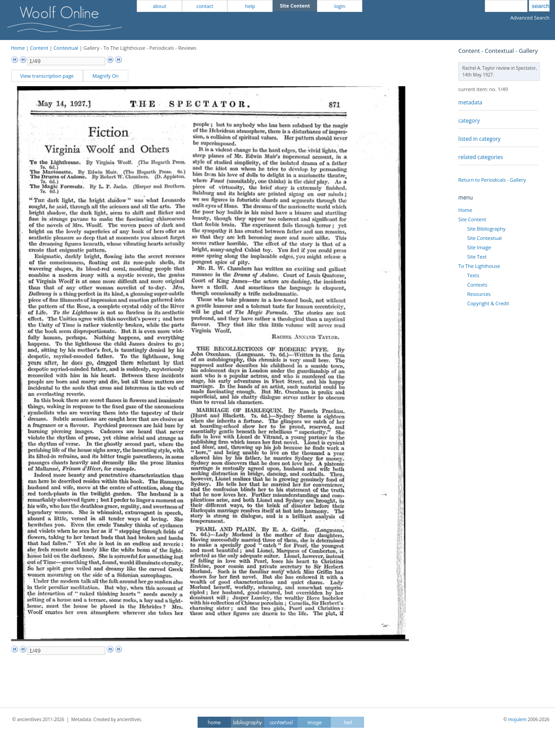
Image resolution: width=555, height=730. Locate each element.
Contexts (477, 284)
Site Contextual (484, 238)
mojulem (517, 719)
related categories (480, 157)
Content (39, 47)
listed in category (479, 139)
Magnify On (105, 75)
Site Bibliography (486, 228)
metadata (470, 102)
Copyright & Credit (488, 303)
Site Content (472, 219)
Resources (479, 294)
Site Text (477, 256)
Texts (473, 275)
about (159, 6)
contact (204, 6)
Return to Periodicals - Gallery (492, 179)
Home (18, 47)
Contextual (65, 47)
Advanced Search (530, 17)
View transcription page (47, 75)
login (339, 6)
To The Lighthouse (479, 266)
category (469, 120)
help (250, 6)
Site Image (479, 247)
